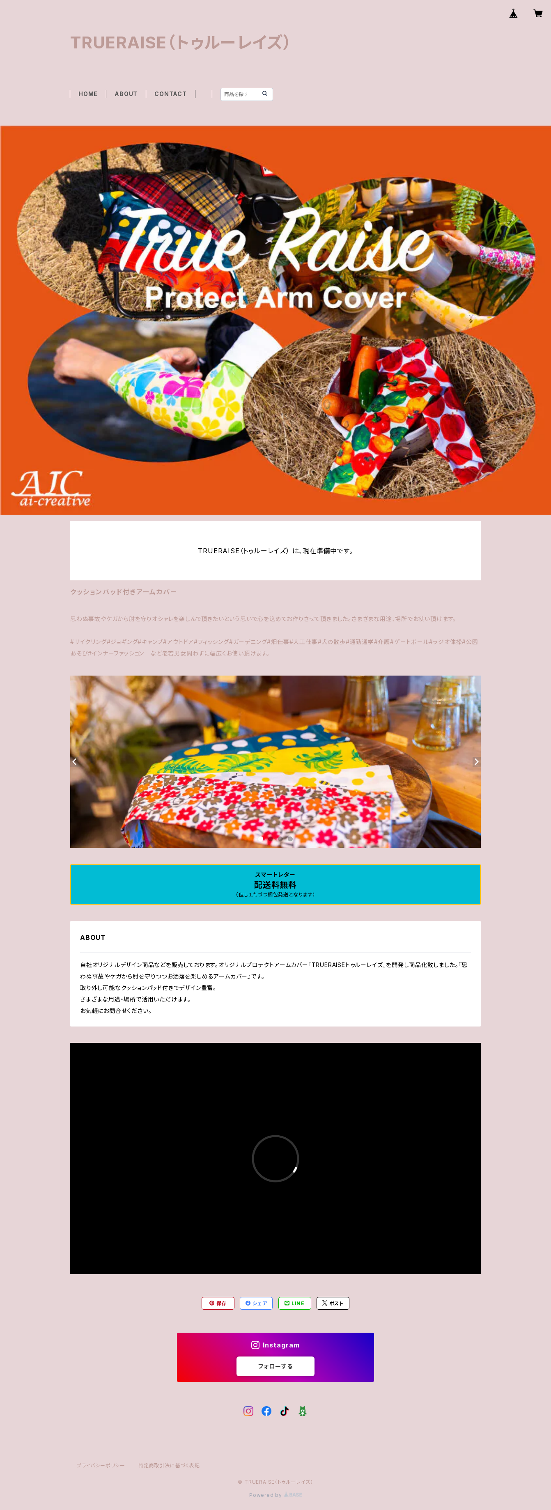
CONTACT (170, 93)
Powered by (275, 1495)
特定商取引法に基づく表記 (169, 1465)
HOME (88, 93)
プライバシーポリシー (101, 1465)
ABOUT (126, 93)
